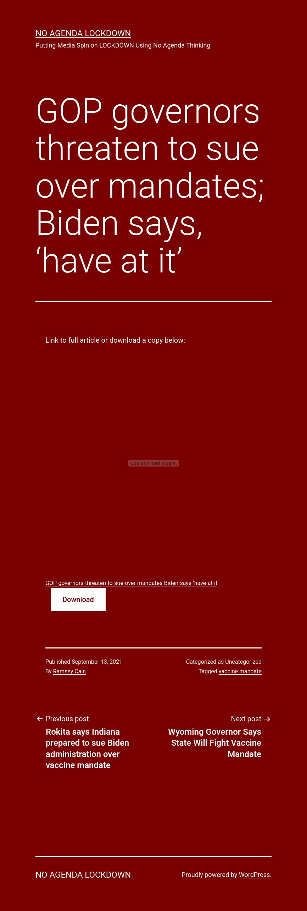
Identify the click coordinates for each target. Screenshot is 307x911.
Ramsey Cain (69, 671)
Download (78, 599)
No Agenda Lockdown (83, 33)
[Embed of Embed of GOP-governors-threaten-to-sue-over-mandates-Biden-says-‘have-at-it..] (153, 463)
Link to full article (72, 340)
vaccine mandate (240, 671)
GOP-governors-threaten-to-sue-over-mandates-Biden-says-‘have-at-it (131, 583)
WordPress (254, 874)
